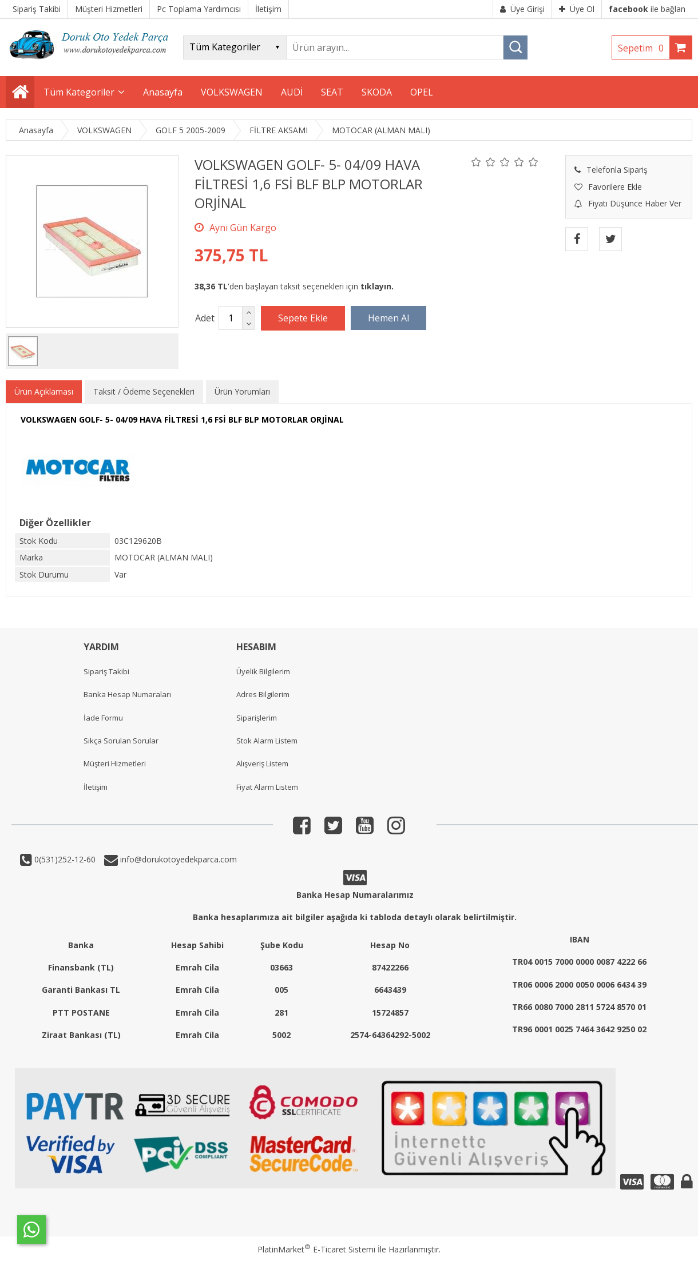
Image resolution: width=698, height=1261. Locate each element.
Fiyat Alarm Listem (267, 787)
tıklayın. (377, 286)
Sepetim (643, 48)
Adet (205, 318)
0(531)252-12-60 (64, 859)
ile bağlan (647, 8)
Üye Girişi (522, 8)
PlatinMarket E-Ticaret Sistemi (316, 1249)
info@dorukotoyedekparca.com (177, 859)
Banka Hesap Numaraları (127, 694)
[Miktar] (231, 318)
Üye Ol (576, 8)
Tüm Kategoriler (78, 92)
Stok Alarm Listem (267, 740)
